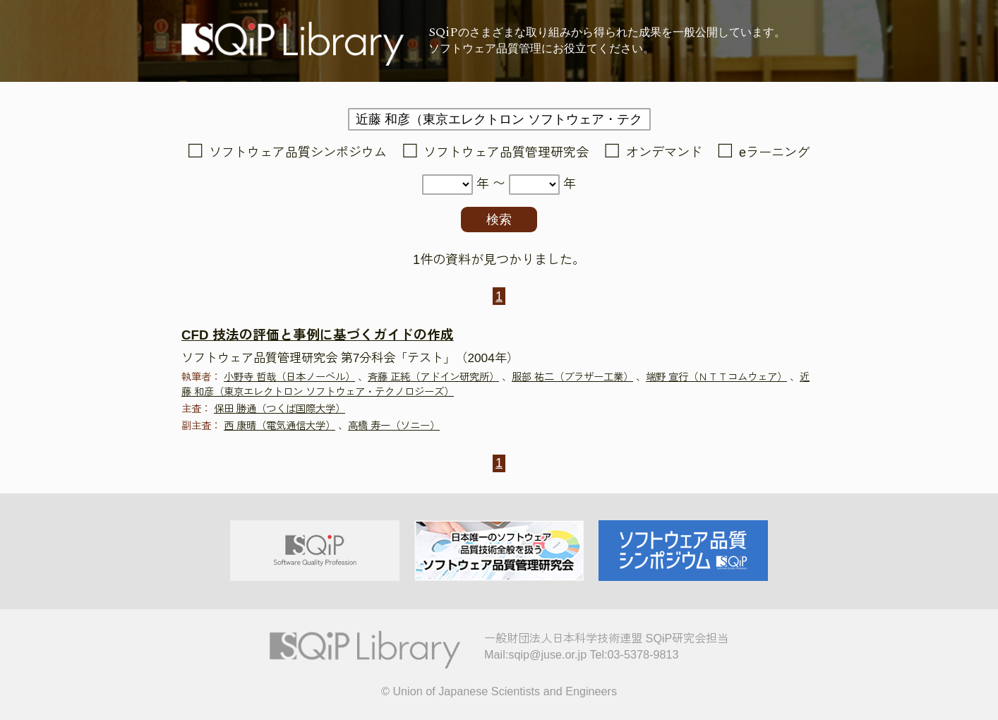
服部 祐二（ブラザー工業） (572, 377)
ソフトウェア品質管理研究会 (506, 152)
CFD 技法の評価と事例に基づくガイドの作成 (317, 335)
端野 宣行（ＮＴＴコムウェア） (716, 377)
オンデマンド (664, 152)
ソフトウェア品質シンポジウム (298, 152)
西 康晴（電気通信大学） (279, 425)
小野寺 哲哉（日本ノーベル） (289, 377)
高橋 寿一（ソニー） (394, 425)
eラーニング (774, 152)
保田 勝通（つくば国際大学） (279, 408)
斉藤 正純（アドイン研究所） (433, 377)
